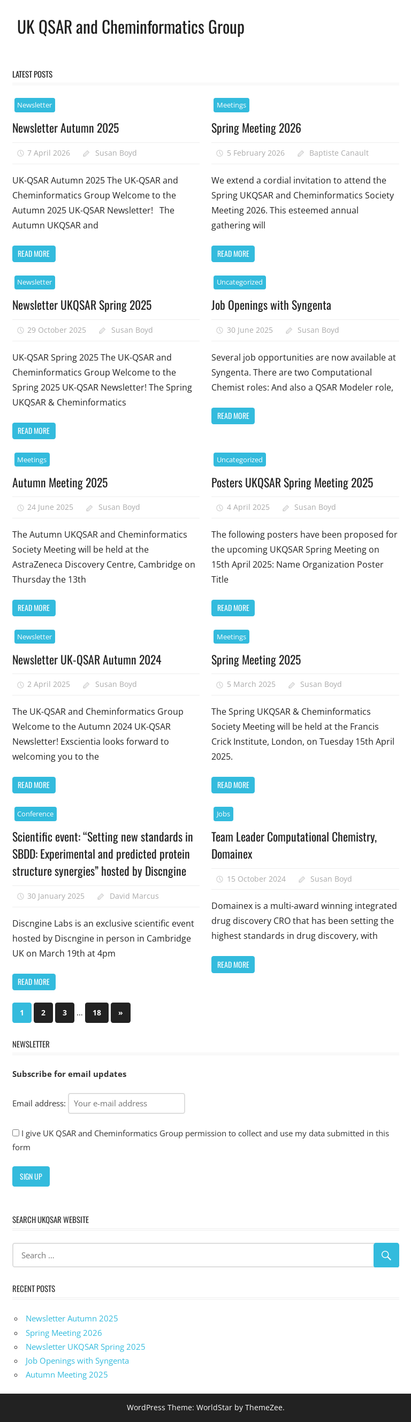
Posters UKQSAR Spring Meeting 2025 (293, 482)
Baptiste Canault (339, 153)
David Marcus (134, 896)
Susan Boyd (116, 153)
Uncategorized (240, 282)
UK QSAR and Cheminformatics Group (132, 26)
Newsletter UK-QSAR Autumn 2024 (87, 659)
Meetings (231, 105)
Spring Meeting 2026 (257, 127)
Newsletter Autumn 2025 (66, 127)
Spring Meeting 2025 (256, 659)
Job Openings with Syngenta (271, 304)
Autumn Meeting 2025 (60, 482)
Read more (34, 253)
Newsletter (34, 105)
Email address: (98, 1103)
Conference (35, 814)
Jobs (223, 814)
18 (97, 1012)
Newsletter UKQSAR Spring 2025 (82, 304)
